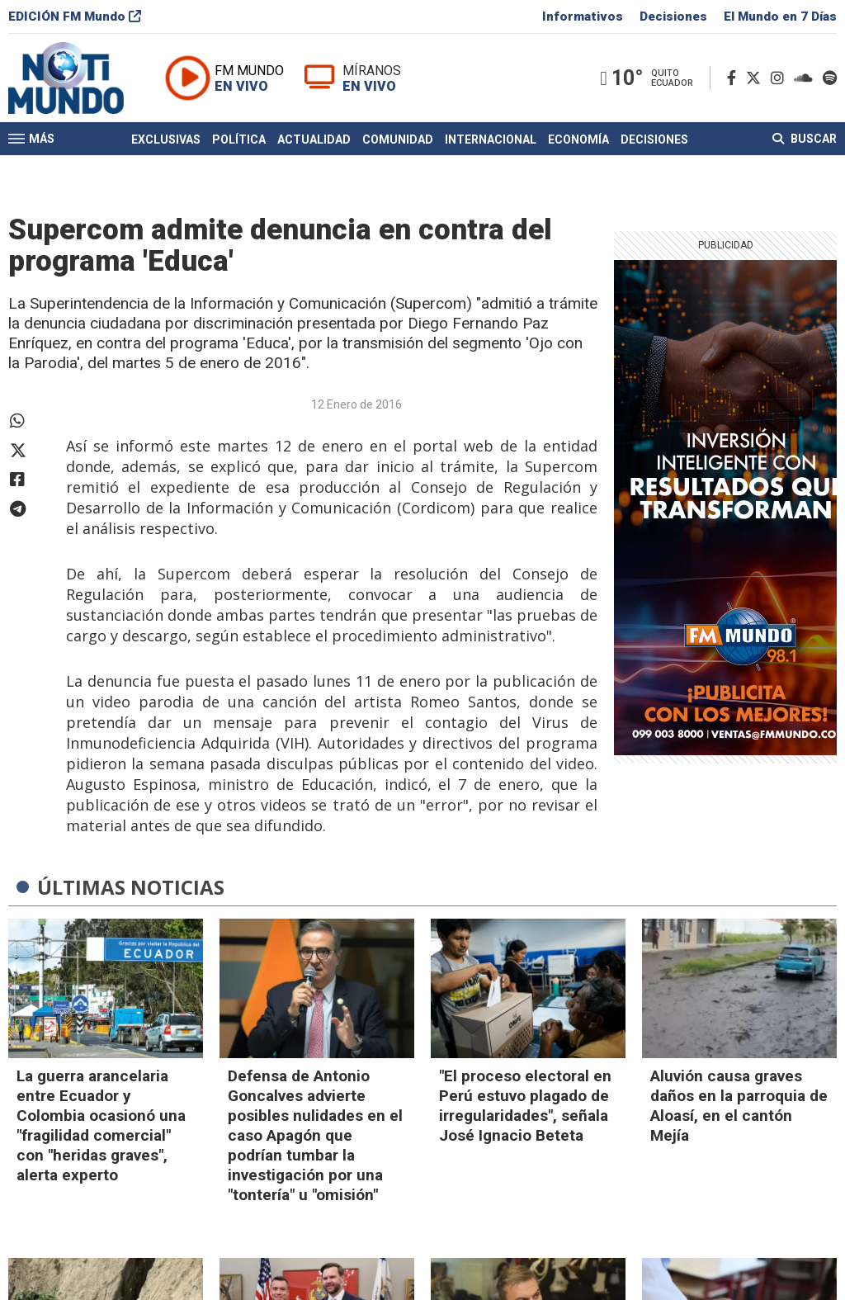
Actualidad (314, 142)
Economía (578, 142)
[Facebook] (735, 81)
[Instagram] (781, 81)
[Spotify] (830, 81)
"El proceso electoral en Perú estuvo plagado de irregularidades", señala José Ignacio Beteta (525, 1105)
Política (239, 142)
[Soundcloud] (806, 81)
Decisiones (673, 19)
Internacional (490, 142)
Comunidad (397, 142)
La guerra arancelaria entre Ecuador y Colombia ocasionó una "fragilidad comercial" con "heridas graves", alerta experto (101, 1125)
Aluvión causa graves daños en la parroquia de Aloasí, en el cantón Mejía (739, 1105)
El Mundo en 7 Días (780, 19)
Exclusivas (166, 142)
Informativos (582, 19)
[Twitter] (756, 81)
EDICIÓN (74, 19)
